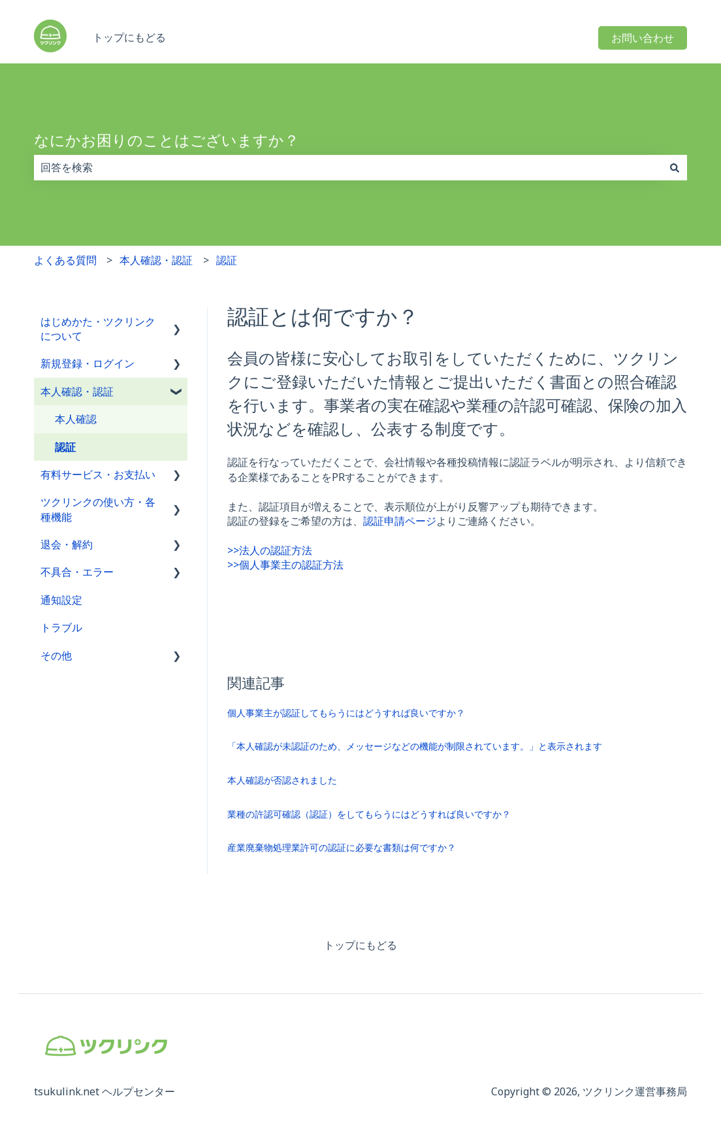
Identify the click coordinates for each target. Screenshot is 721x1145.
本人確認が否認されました (282, 780)
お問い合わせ (642, 38)
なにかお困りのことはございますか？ (166, 139)
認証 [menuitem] (65, 447)
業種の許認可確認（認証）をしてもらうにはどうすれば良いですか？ (369, 814)
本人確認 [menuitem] (76, 419)
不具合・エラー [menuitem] (77, 572)
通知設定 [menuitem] (61, 600)
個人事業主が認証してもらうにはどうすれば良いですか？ (346, 712)
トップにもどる (129, 37)
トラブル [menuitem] (61, 627)
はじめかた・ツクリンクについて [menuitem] (97, 328)
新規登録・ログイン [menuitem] (87, 363)
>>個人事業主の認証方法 (285, 564)
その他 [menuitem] (56, 655)
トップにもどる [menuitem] (360, 945)
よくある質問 (65, 260)
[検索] (674, 167)
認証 (226, 260)
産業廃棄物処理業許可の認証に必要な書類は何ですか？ (341, 847)
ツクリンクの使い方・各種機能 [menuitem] (97, 509)
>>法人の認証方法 (269, 550)
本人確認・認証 (156, 260)
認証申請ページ (399, 521)
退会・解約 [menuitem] (66, 544)
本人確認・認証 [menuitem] (77, 391)
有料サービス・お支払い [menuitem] (97, 474)
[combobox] (348, 167)
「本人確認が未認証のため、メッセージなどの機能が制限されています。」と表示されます (414, 746)
